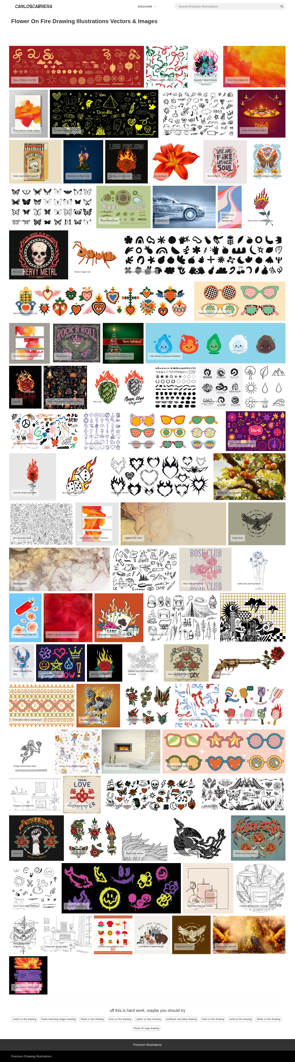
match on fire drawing (24, 1019)
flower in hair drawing (92, 1019)
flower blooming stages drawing (58, 1019)
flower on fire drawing (268, 1019)
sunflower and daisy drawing (181, 1019)
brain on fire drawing (213, 1019)
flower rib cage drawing (146, 1028)
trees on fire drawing (120, 1019)
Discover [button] (147, 6)
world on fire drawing (240, 1019)
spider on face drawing (148, 1019)
